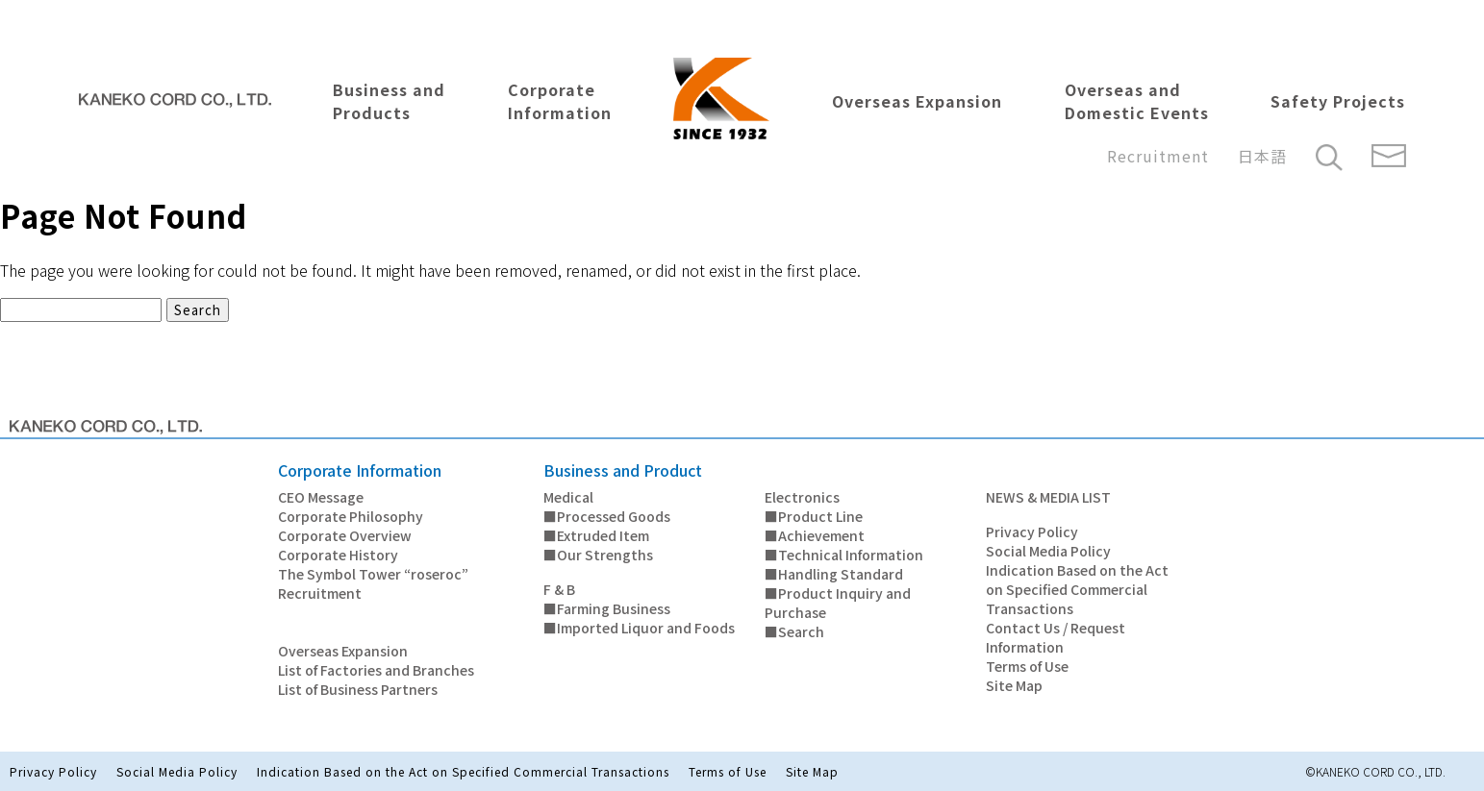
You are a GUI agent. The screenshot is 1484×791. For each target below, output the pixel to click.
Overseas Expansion (343, 650)
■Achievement (815, 535)
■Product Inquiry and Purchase (838, 602)
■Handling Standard (834, 573)
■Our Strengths (598, 554)
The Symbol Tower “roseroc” (373, 573)
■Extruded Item (596, 535)
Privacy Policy (1032, 531)
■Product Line (814, 516)
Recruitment (1158, 155)
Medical (568, 497)
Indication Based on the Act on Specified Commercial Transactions (1077, 589)
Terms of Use (1027, 666)
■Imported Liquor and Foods (639, 627)
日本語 (1262, 155)
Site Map (1014, 685)
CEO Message (321, 497)
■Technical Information (844, 554)
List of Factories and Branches (376, 670)
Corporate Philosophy (350, 516)
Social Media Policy (1048, 550)
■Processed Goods (606, 516)
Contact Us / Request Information (1055, 637)
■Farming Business (606, 608)
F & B (559, 589)
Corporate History (338, 554)
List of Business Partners (358, 689)
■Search (794, 631)
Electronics (802, 497)
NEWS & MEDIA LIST (1048, 497)
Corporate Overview (345, 535)
